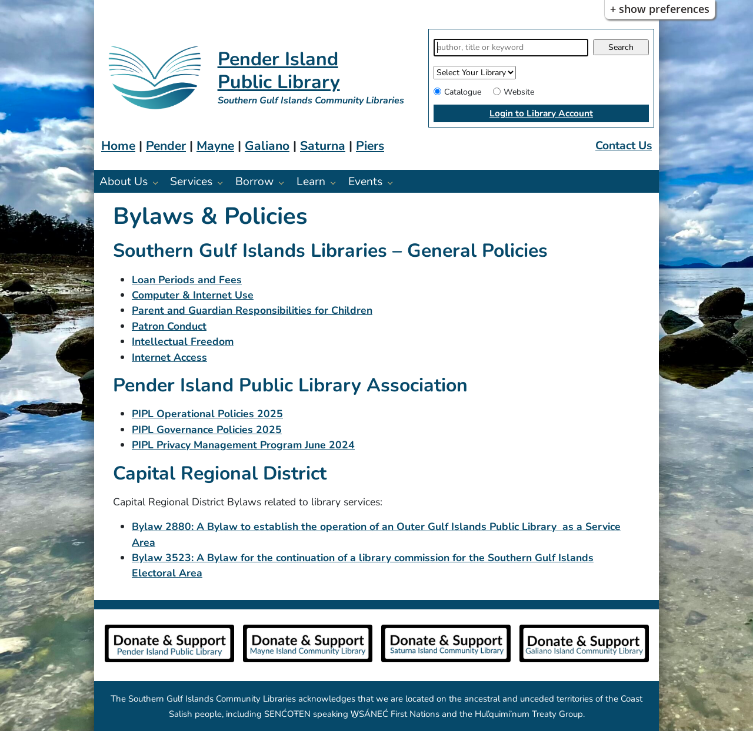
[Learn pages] (336, 182)
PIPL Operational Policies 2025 (207, 414)
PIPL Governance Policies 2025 (207, 429)
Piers (370, 146)
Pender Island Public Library (279, 70)
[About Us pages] (159, 182)
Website (519, 92)
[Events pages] (393, 182)
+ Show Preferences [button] (659, 9)
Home (118, 146)
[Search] (511, 47)
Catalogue (462, 92)
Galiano (267, 146)
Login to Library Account (541, 113)
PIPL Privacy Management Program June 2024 (243, 445)
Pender (166, 146)
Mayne (215, 146)
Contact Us (623, 145)
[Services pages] (223, 182)
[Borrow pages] (284, 182)
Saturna (322, 146)
